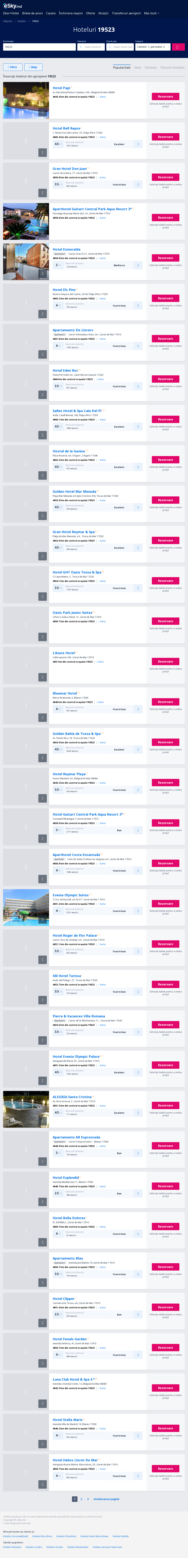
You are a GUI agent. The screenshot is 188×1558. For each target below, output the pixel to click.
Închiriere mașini (71, 13)
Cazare (51, 13)
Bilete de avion (32, 13)
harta (102, 96)
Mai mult (150, 13)
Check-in (81, 41)
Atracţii (103, 13)
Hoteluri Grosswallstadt (15, 1536)
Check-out (111, 41)
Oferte (90, 13)
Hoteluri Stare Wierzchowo (94, 1536)
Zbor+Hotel (11, 13)
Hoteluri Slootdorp (66, 1536)
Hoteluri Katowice (12, 1547)
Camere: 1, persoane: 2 (151, 46)
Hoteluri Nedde (121, 1536)
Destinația (8, 41)
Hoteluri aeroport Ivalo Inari (107, 1547)
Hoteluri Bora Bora (42, 1536)
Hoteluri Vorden (54, 1547)
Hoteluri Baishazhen (77, 1547)
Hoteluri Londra (34, 1547)
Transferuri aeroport (126, 13)
